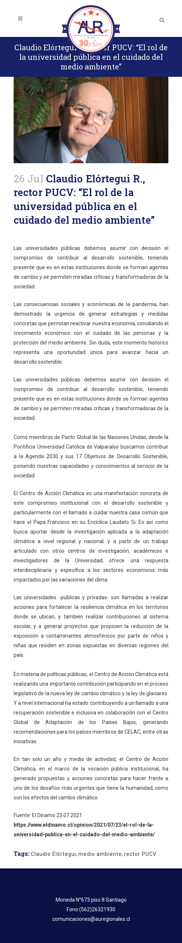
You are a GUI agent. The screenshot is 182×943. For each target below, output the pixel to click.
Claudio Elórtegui (53, 854)
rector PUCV (140, 854)
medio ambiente (100, 854)
